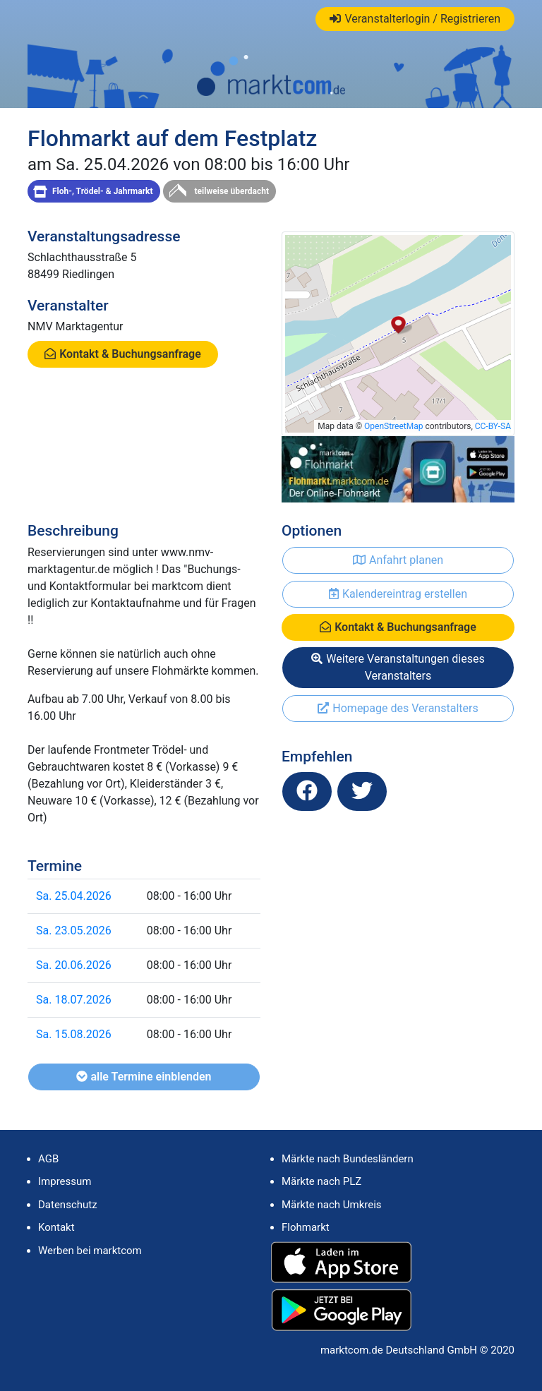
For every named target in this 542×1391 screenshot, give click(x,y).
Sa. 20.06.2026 (74, 965)
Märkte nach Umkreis (332, 1204)
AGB (48, 1158)
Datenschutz (67, 1204)
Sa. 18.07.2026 (74, 999)
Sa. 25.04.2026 (74, 896)
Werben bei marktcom (90, 1250)
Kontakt (56, 1227)
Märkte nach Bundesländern (348, 1158)
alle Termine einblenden (143, 1076)
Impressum (64, 1181)
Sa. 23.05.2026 (74, 930)
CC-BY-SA (493, 426)
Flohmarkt (306, 1227)
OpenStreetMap (393, 426)
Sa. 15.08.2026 (74, 1034)
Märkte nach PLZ (321, 1181)
